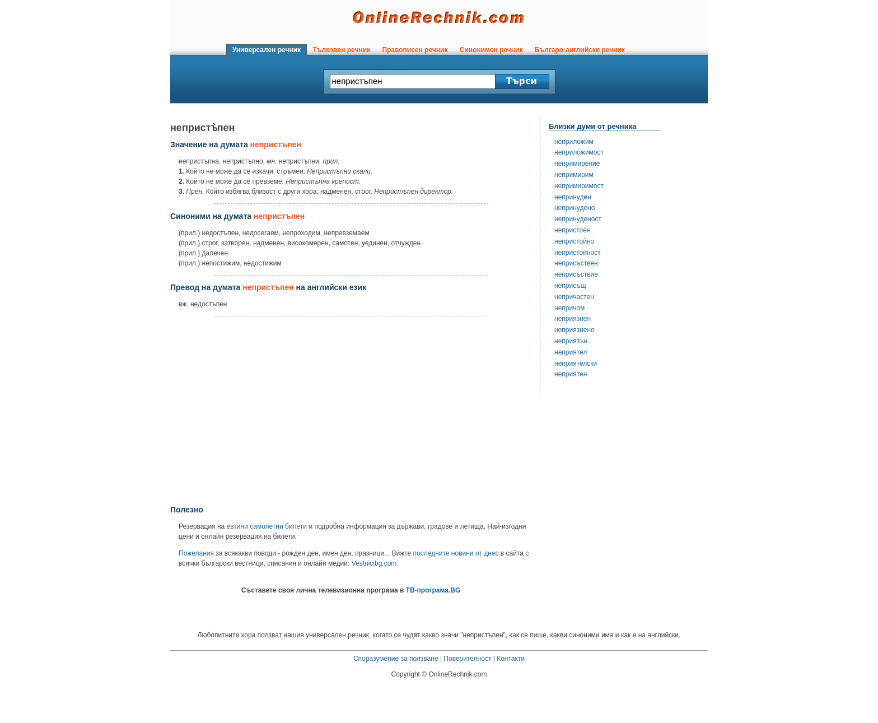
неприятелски (575, 363)
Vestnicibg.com (374, 563)
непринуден (572, 197)
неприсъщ (570, 286)
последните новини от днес (456, 553)
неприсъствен (576, 263)
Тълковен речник (341, 50)
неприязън (570, 341)
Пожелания (196, 553)
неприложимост (579, 152)
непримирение (577, 163)
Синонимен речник (491, 50)
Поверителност (467, 659)
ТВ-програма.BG (433, 590)
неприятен (570, 374)
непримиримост (579, 186)
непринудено (574, 208)
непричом (569, 308)
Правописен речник (415, 50)
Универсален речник (266, 50)
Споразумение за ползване (395, 659)
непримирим (574, 175)
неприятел (570, 352)
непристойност (577, 252)
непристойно (574, 241)
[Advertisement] (351, 411)
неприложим (574, 142)
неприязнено (574, 330)
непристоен (572, 230)
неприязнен (572, 319)
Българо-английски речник (579, 50)
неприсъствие (576, 274)
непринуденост (577, 219)
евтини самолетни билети (267, 526)
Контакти (511, 659)
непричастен (574, 297)
